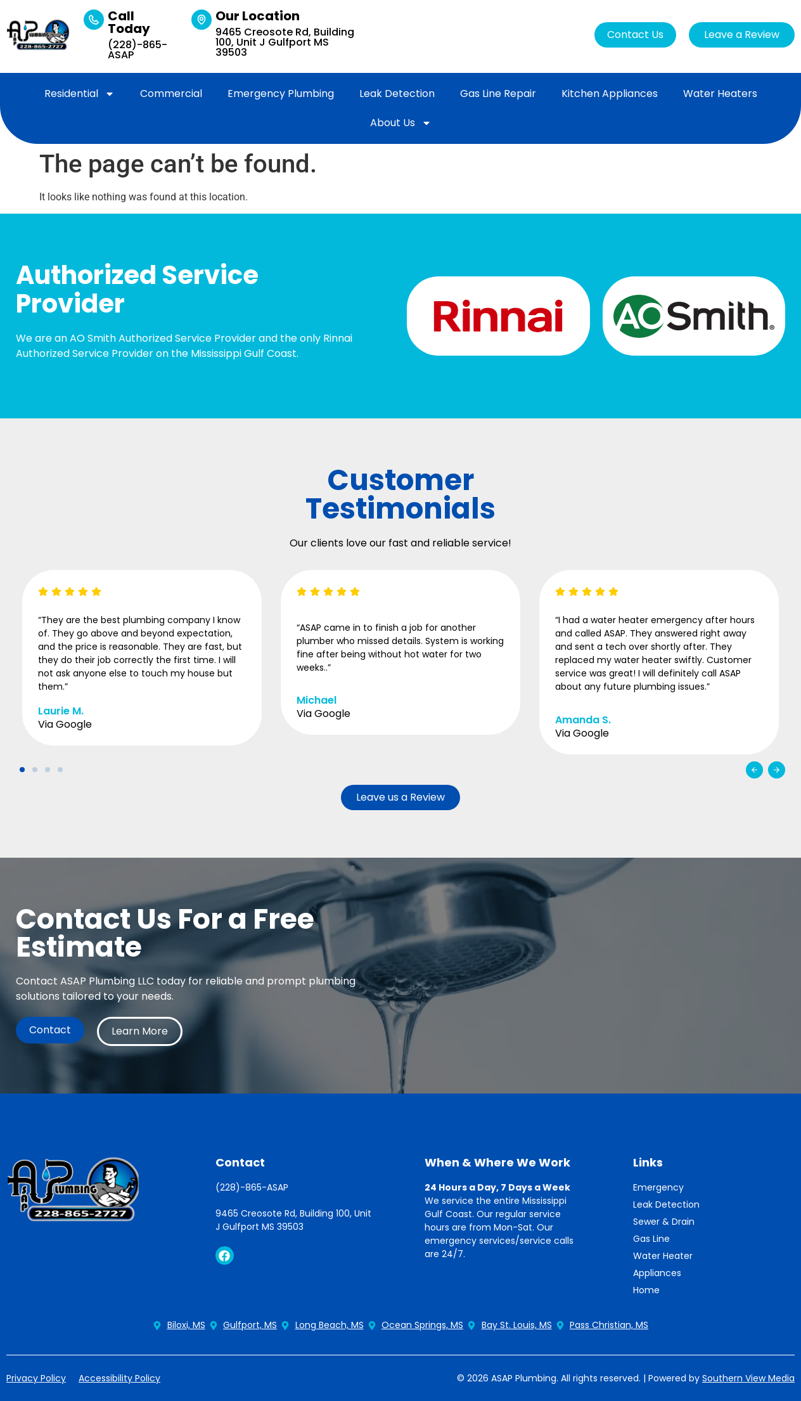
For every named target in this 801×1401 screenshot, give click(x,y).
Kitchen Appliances (609, 93)
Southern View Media (748, 1378)
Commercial (171, 93)
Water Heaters (720, 93)
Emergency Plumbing (280, 93)
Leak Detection (397, 93)
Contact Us (635, 34)
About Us (401, 123)
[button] (754, 769)
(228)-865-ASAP (137, 49)
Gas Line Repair (498, 93)
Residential (79, 93)
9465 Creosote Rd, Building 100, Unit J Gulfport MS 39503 (284, 42)
